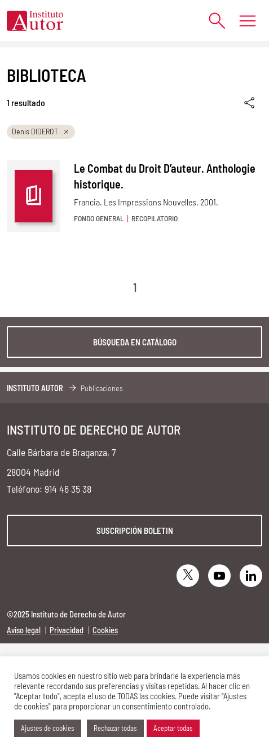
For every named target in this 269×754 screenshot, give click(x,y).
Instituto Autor (35, 388)
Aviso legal (24, 630)
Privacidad (66, 630)
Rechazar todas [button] (115, 728)
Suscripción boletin (134, 530)
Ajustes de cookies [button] (47, 728)
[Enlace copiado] (250, 103)
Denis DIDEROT (41, 131)
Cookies (105, 630)
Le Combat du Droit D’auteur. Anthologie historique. (164, 176)
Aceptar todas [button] (173, 728)
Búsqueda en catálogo (135, 342)
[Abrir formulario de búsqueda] (211, 20)
